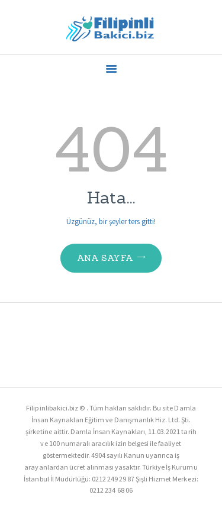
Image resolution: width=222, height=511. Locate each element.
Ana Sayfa (105, 258)
